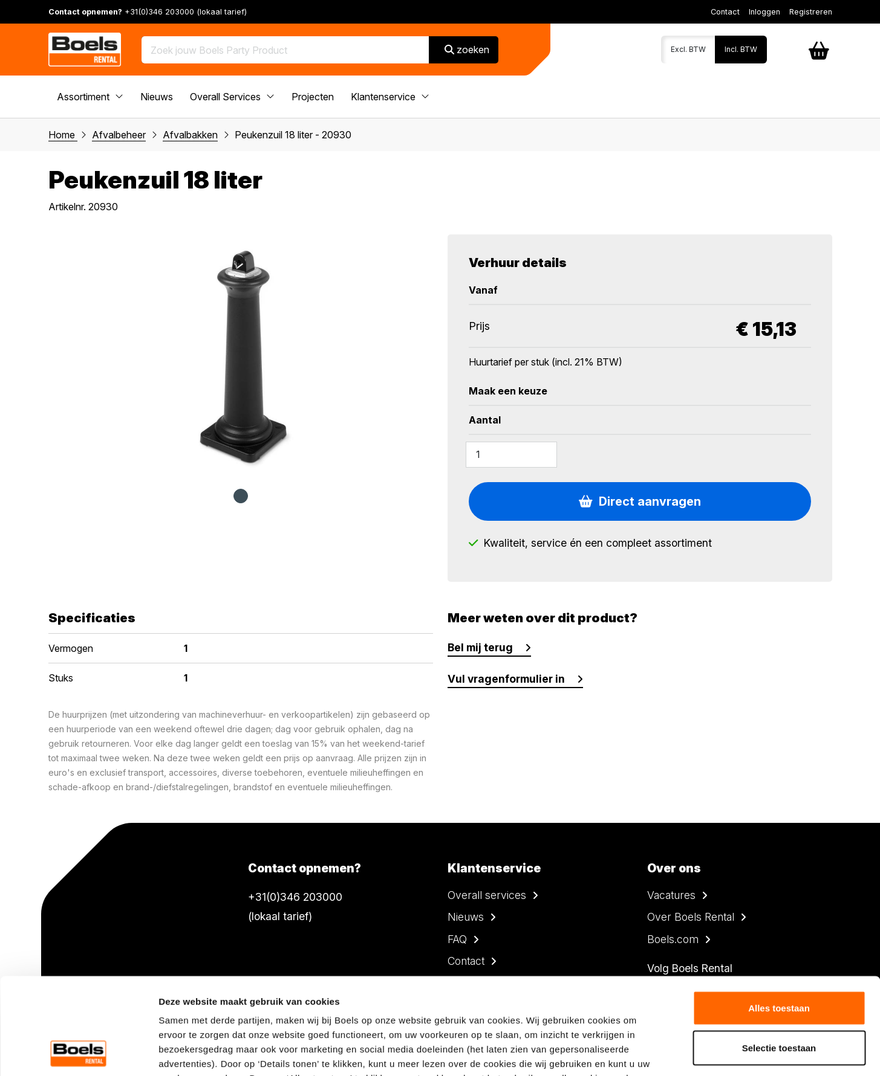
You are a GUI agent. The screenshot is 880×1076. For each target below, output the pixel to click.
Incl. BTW (741, 49)
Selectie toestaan (779, 957)
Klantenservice (390, 97)
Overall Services (232, 97)
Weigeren (778, 996)
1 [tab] (240, 496)
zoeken (467, 49)
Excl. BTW (688, 49)
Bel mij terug (480, 647)
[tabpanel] (240, 355)
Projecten (313, 97)
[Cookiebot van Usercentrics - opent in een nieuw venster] (78, 1052)
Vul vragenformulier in (506, 678)
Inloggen (764, 11)
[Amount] (511, 454)
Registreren (810, 11)
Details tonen (653, 1052)
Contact (725, 11)
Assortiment (90, 97)
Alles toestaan (779, 917)
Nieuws (156, 97)
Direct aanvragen (640, 501)
